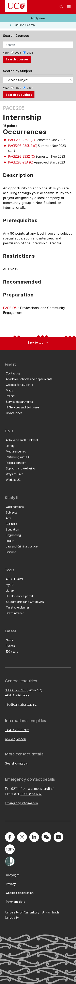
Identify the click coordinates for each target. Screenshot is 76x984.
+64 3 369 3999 (17, 695)
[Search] (61, 7)
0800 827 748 (15, 690)
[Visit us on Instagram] (22, 837)
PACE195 (10, 308)
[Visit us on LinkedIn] (34, 837)
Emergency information (21, 803)
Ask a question (15, 739)
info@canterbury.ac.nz (20, 704)
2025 (18, 52)
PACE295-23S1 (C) (21, 140)
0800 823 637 (31, 794)
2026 (30, 52)
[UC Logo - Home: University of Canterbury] (16, 6)
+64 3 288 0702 (17, 730)
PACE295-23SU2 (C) (22, 145)
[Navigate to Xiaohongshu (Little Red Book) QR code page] (10, 849)
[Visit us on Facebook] (10, 837)
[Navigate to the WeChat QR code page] (46, 837)
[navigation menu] (68, 7)
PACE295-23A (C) (20, 162)
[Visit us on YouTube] (58, 837)
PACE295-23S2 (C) (21, 156)
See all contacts (16, 763)
